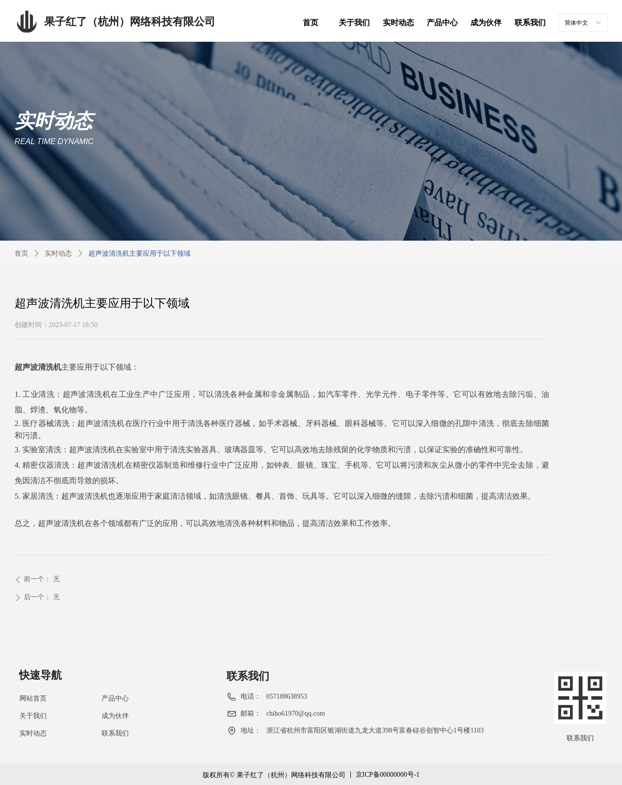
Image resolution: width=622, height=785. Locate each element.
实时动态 (58, 253)
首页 (21, 253)
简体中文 (576, 22)
